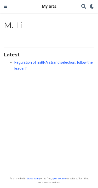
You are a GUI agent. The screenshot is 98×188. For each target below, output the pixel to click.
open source (59, 178)
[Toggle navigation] (5, 6)
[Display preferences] (92, 7)
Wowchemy (33, 178)
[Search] (83, 7)
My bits (49, 6)
